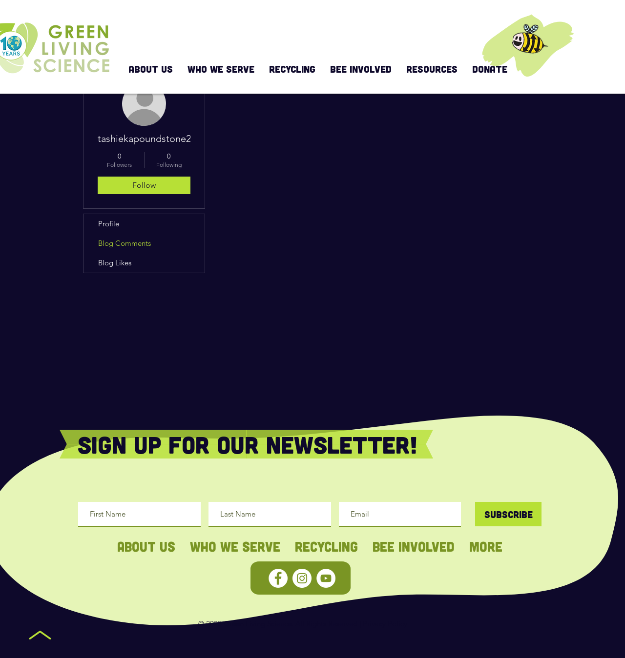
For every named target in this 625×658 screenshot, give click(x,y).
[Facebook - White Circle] (278, 578)
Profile (108, 223)
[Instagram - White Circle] (302, 578)
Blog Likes (114, 262)
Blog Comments (124, 243)
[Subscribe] (508, 514)
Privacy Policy (385, 623)
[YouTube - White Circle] (325, 578)
